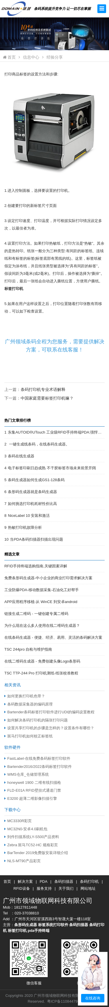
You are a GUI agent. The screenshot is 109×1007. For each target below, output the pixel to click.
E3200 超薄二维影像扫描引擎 (30, 798)
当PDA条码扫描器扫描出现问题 (36, 539)
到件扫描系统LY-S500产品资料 (31, 837)
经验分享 (55, 57)
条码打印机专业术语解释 (43, 389)
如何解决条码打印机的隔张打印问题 (36, 720)
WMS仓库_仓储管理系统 (26, 774)
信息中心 (31, 57)
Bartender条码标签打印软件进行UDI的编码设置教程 (49, 712)
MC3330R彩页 (18, 821)
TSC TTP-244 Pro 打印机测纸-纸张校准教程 (41, 673)
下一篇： (39, 398)
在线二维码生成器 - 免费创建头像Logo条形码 (42, 661)
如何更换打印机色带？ (24, 696)
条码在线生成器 (21, 456)
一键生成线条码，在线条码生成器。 (38, 444)
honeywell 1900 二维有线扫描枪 (32, 782)
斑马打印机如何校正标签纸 (28, 736)
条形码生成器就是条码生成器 (32, 492)
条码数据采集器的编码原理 (28, 704)
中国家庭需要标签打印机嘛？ (47, 398)
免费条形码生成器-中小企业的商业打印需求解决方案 (48, 578)
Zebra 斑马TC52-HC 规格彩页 (31, 845)
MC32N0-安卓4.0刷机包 (25, 829)
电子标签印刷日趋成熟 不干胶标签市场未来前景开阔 (52, 468)
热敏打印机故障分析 (25, 527)
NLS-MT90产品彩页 (22, 861)
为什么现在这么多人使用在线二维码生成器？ (42, 625)
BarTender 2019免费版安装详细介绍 (36, 853)
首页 (9, 57)
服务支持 (44, 888)
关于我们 (66, 888)
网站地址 (88, 888)
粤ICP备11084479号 (64, 1001)
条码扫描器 (63, 881)
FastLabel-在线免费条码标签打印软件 (37, 758)
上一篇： (34, 389)
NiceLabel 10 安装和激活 (29, 515)
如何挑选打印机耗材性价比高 (32, 503)
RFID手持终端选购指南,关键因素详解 (35, 566)
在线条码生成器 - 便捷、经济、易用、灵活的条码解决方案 (53, 637)
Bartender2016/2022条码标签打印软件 (38, 766)
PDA (43, 881)
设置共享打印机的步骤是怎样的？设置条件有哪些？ (49, 728)
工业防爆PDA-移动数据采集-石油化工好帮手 (41, 590)
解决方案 (25, 881)
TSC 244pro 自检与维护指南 (28, 649)
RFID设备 (21, 888)
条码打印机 (89, 881)
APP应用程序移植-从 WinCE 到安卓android (40, 602)
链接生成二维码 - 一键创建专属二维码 (36, 613)
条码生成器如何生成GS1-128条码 (36, 480)
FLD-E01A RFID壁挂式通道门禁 (32, 790)
